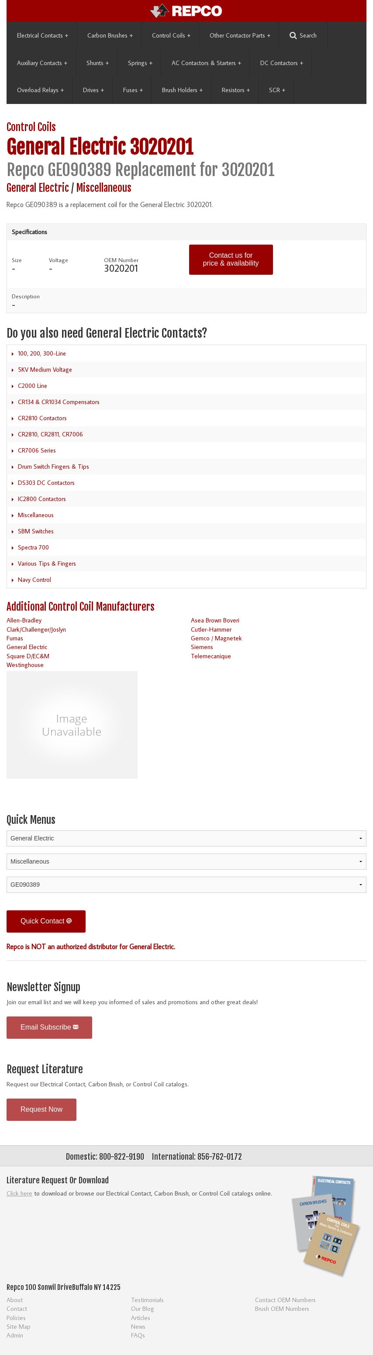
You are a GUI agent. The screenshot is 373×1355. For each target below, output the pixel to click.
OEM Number (121, 260)
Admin (15, 1335)
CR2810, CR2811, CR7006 (50, 434)
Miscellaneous (103, 188)
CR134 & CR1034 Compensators (59, 402)
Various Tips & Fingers (47, 563)
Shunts (97, 63)
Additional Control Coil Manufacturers (81, 607)
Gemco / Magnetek (216, 638)
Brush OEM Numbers (282, 1308)
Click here (19, 1193)
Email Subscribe (49, 1027)
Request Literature (45, 1069)
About (15, 1300)
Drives (93, 90)
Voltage (58, 260)
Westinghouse (25, 664)
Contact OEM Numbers (285, 1300)
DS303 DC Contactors (46, 483)
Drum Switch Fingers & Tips (53, 466)
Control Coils (171, 35)
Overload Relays (40, 90)
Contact (17, 1308)
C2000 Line (32, 386)
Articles (140, 1318)
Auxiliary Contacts (42, 63)
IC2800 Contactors (42, 499)
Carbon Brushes (110, 35)
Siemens (202, 647)
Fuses (133, 90)
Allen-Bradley (24, 620)
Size (17, 260)
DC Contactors (281, 63)
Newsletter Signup (43, 987)
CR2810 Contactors (42, 418)
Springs (140, 63)
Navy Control (34, 580)
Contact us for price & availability (231, 259)
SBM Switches (36, 531)
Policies (16, 1318)
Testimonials (147, 1300)
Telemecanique (211, 656)
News (138, 1326)
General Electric (66, 147)
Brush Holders (182, 90)
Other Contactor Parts (240, 35)
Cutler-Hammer (211, 629)
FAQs (138, 1335)
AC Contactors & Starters (206, 63)
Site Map (19, 1326)
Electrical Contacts (42, 35)
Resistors (236, 90)
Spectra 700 (33, 547)
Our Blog (142, 1308)
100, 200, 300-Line (42, 353)
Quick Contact (46, 921)
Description (26, 296)
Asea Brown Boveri (215, 620)
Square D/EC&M (28, 656)
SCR (277, 90)
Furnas (15, 638)
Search (303, 36)
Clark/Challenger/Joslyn (36, 629)
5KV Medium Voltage (45, 369)
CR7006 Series (37, 450)
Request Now (41, 1109)
